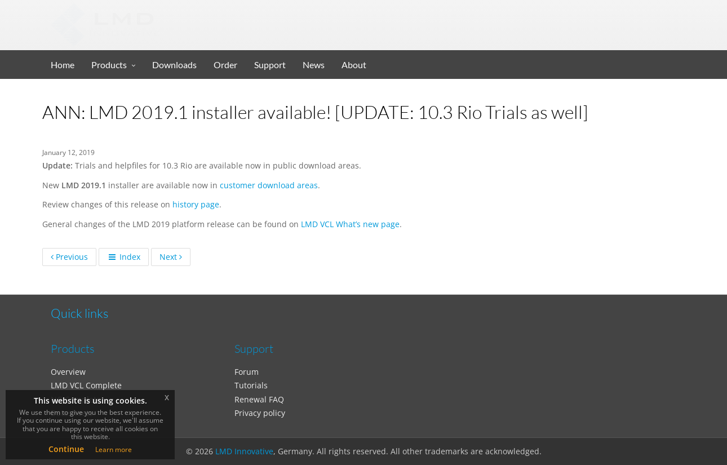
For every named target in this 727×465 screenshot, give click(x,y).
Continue (66, 449)
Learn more (113, 449)
